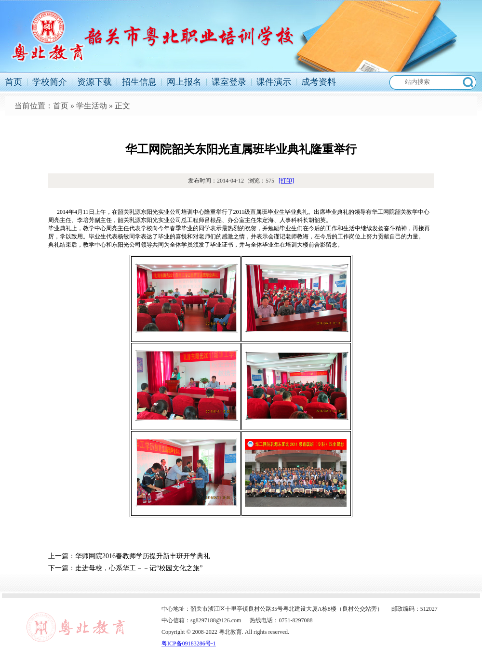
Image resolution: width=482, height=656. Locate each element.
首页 (13, 82)
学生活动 (91, 106)
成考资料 (318, 82)
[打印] (286, 180)
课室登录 (229, 82)
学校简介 (49, 82)
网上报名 (184, 82)
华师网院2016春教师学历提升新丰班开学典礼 (142, 556)
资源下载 (94, 82)
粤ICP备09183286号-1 (188, 643)
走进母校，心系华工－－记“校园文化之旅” (138, 568)
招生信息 (139, 82)
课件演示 (273, 82)
